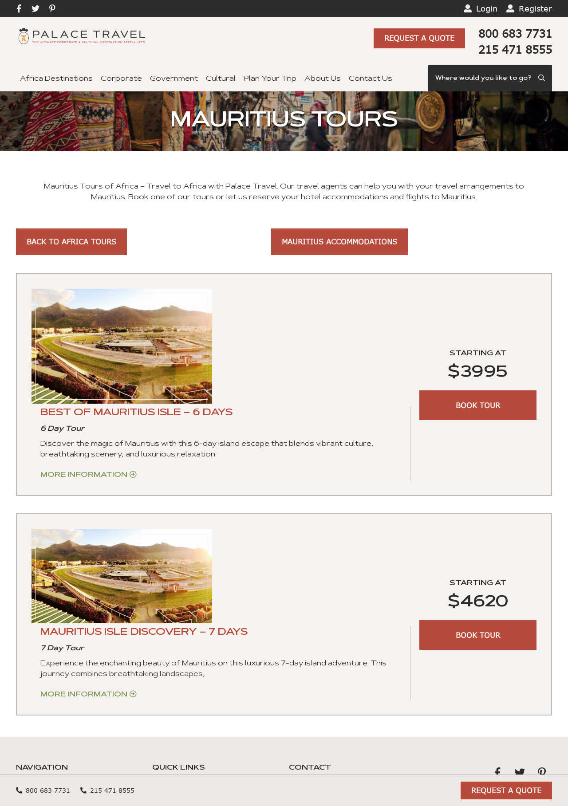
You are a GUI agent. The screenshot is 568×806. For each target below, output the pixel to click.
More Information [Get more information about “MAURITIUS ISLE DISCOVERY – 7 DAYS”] (239, 529)
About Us (322, 79)
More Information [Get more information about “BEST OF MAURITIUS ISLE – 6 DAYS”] (239, 367)
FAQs (163, 650)
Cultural (221, 79)
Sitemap (209, 796)
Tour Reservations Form (199, 707)
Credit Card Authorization (201, 721)
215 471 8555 (515, 49)
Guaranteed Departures (61, 721)
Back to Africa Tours (71, 241)
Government (174, 79)
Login (486, 8)
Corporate (121, 79)
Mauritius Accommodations (339, 241)
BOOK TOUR (478, 360)
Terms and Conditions (193, 693)
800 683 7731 (515, 33)
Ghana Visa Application (195, 664)
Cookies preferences (330, 677)
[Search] (490, 78)
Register (535, 8)
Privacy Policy (315, 691)
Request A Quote (419, 38)
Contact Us (370, 79)
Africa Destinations (56, 79)
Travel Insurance (183, 679)
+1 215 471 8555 (318, 623)
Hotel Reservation (186, 622)
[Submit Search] (542, 78)
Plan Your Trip (270, 79)
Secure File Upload (187, 735)
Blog (161, 636)
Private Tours (42, 679)
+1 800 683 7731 (319, 637)
